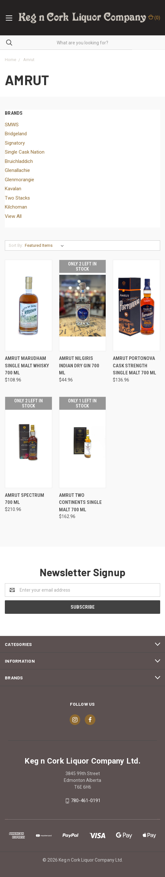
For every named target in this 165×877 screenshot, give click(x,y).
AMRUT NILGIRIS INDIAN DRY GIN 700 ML (79, 365)
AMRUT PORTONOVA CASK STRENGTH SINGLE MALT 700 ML (134, 365)
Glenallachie (17, 170)
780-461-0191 (86, 800)
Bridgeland (16, 134)
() (154, 17)
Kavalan (13, 189)
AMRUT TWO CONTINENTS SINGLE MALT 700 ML (80, 502)
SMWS (12, 125)
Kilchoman (16, 207)
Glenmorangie (19, 180)
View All (13, 216)
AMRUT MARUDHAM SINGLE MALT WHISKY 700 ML (27, 365)
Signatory (15, 143)
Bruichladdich (19, 161)
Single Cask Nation (24, 152)
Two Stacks (17, 198)
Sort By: (16, 245)
